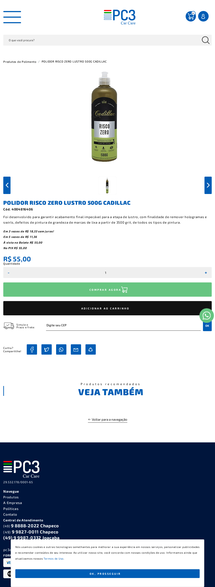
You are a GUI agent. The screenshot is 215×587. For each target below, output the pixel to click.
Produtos (11, 497)
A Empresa (12, 503)
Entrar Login (204, 16)
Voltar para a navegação (107, 419)
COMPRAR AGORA (105, 289)
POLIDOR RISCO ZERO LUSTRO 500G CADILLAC (74, 61)
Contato (10, 514)
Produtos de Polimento (19, 61)
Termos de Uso (54, 558)
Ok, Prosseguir (105, 573)
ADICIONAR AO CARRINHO (105, 308)
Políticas (11, 508)
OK (207, 325)
